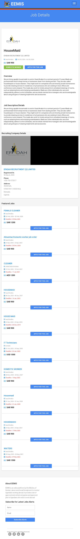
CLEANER (8, 263)
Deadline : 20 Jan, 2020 (12, 351)
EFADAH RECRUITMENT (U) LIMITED (19, 169)
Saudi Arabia (8, 59)
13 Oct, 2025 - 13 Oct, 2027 (13, 269)
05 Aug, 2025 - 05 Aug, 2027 (13, 454)
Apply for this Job (35, 67)
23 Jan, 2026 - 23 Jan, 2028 (13, 401)
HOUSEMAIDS (10, 422)
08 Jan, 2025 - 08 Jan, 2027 (13, 295)
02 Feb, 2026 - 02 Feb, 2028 (13, 216)
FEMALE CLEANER (12, 210)
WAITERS (8, 448)
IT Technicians (10, 343)
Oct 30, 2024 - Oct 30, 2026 (24, 59)
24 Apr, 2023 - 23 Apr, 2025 (13, 322)
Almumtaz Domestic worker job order (20, 237)
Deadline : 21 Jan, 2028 (12, 404)
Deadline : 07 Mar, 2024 (12, 457)
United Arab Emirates (11, 266)
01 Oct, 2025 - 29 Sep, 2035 (13, 348)
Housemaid (9, 395)
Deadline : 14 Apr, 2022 (12, 377)
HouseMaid (12, 50)
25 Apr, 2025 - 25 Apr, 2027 (13, 243)
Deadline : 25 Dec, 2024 (12, 245)
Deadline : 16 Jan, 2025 (12, 298)
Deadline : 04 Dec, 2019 (12, 325)
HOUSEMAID (9, 290)
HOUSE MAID (9, 316)
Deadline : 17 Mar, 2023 (12, 430)
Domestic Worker (13, 67)
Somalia (7, 346)
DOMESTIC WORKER (13, 369)
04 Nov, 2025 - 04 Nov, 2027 (13, 375)
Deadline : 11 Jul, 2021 (12, 272)
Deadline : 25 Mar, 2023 (12, 219)
